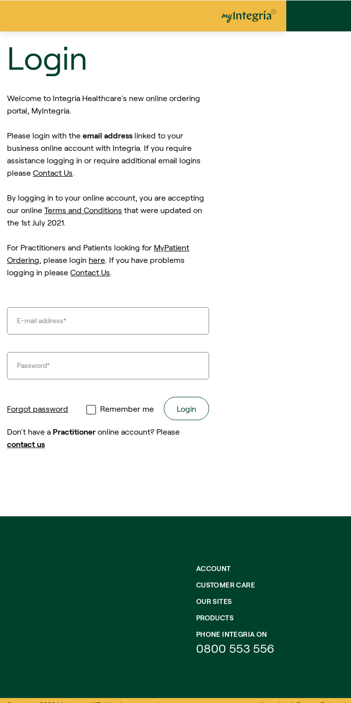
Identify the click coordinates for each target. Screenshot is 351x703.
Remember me (127, 408)
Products (215, 617)
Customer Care (225, 585)
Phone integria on (231, 634)
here (97, 259)
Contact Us (53, 172)
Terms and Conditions (83, 210)
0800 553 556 (236, 648)
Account (213, 568)
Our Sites (214, 601)
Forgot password (37, 408)
